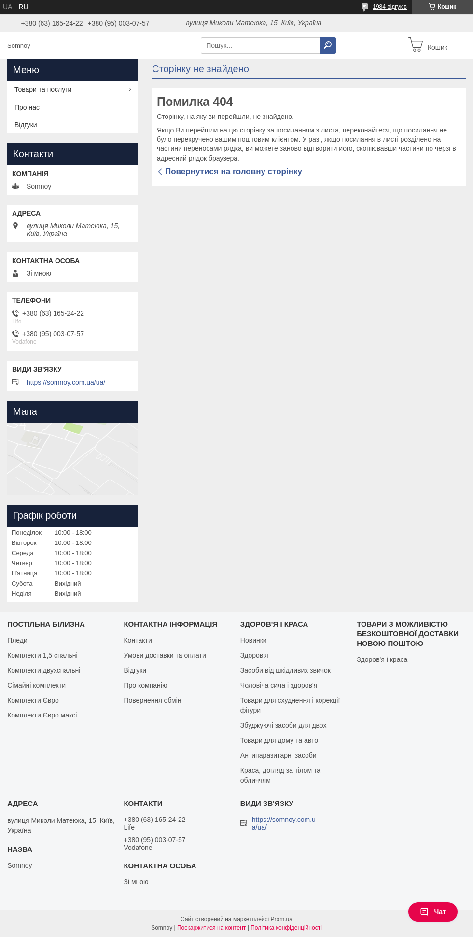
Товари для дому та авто (279, 740)
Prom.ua (281, 919)
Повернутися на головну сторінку (233, 171)
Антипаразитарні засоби (278, 755)
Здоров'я (254, 655)
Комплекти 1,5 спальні (42, 655)
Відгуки (25, 125)
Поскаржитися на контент (211, 927)
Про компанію (145, 685)
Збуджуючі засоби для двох (283, 725)
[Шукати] (328, 45)
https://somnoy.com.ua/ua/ (66, 382)
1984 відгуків (390, 6)
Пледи (17, 640)
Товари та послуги (42, 89)
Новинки (253, 640)
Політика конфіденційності (286, 927)
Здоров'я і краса (382, 659)
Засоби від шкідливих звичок (285, 670)
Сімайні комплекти (36, 685)
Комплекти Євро (33, 700)
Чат (433, 912)
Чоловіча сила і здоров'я (278, 685)
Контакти (138, 640)
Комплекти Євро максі (42, 715)
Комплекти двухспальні (43, 670)
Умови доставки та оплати (165, 655)
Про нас (27, 107)
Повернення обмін (152, 700)
